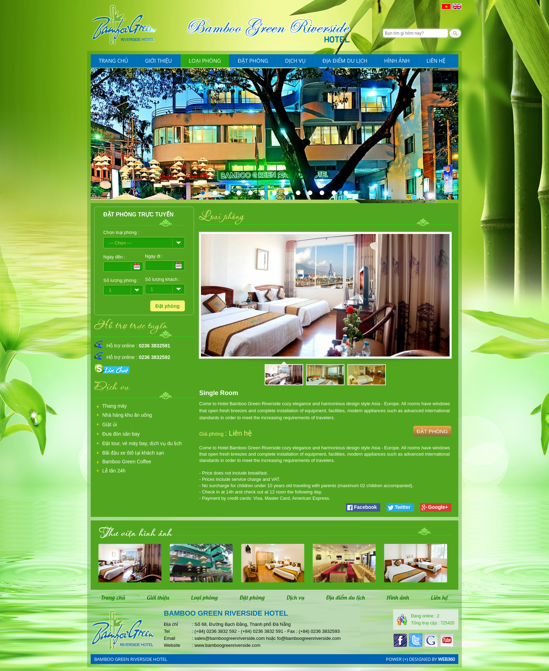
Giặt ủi (109, 424)
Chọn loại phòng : (121, 232)
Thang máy (114, 406)
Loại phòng (205, 60)
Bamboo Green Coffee (126, 461)
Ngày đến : (114, 257)
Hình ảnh (397, 60)
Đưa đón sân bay (121, 434)
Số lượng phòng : (121, 280)
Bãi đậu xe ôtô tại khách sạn (133, 453)
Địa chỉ (171, 624)
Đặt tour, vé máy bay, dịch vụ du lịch (142, 443)
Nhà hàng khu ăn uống (127, 415)
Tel (167, 631)
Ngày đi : (154, 256)
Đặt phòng (253, 60)
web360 (446, 659)
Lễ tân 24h (113, 470)
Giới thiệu (158, 60)
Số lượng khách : (162, 279)
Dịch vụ (295, 60)
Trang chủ (113, 60)
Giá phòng (212, 434)
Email (169, 638)
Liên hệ (435, 60)
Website (172, 645)
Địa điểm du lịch (344, 60)
